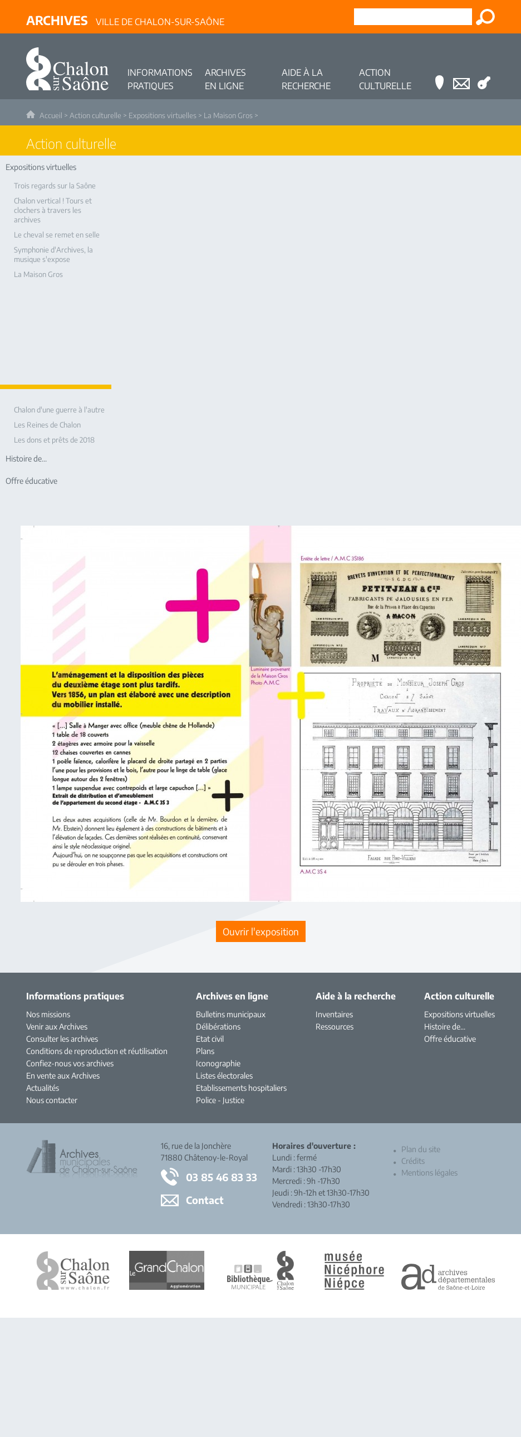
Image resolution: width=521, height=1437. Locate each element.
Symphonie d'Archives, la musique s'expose (53, 254)
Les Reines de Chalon (47, 424)
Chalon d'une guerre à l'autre (59, 409)
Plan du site (420, 1149)
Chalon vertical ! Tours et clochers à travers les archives (53, 210)
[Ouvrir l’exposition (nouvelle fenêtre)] (261, 931)
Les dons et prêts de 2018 (54, 439)
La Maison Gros (228, 115)
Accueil (51, 115)
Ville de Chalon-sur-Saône (125, 20)
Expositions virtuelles (162, 115)
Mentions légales (429, 1172)
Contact (205, 1199)
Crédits (413, 1161)
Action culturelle (95, 115)
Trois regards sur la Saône (55, 185)
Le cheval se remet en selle (57, 234)
